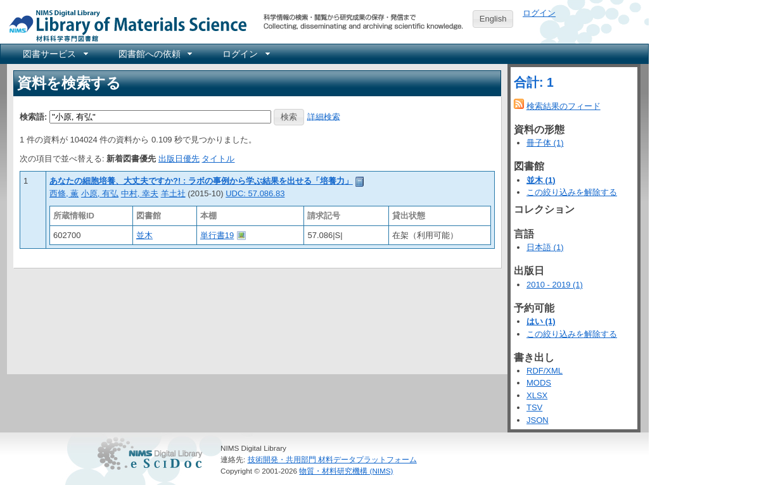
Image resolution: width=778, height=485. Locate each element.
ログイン (539, 13)
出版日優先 (179, 158)
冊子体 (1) (545, 143)
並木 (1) (541, 180)
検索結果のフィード (563, 106)
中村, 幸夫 (139, 193)
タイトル (217, 158)
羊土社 (173, 193)
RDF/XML (544, 370)
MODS (538, 382)
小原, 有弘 (99, 193)
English (493, 18)
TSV (534, 407)
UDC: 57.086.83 (255, 193)
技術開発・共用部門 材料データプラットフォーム (332, 459)
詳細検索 (323, 116)
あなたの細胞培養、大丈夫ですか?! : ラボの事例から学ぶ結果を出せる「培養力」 (201, 181)
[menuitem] (54, 53)
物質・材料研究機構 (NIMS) (346, 471)
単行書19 (217, 235)
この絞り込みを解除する (571, 192)
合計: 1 (534, 82)
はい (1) (541, 321)
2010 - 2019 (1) (554, 284)
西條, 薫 (64, 193)
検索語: (33, 116)
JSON (537, 420)
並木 (144, 235)
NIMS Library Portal (124, 25)
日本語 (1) (545, 247)
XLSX (536, 395)
